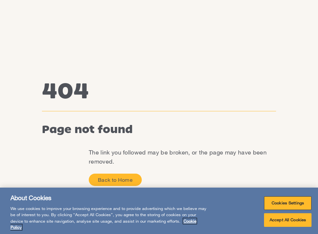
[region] (159, 211)
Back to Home (115, 180)
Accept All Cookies (288, 219)
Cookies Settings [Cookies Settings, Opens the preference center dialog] (288, 202)
